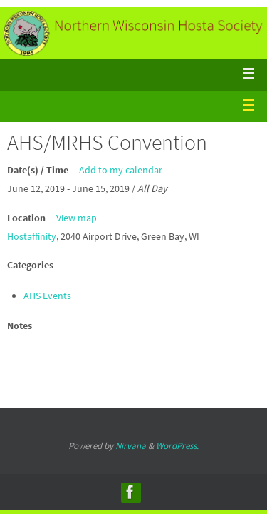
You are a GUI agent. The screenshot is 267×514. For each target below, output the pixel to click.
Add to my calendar (120, 169)
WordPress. (177, 446)
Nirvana (130, 446)
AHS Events (47, 295)
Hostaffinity (31, 236)
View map (76, 217)
